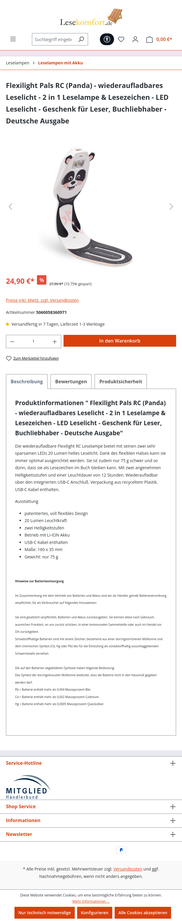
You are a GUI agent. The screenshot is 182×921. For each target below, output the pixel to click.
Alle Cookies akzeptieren (142, 912)
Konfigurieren (94, 912)
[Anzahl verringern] (12, 341)
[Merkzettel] (121, 39)
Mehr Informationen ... (91, 901)
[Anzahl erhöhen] (55, 341)
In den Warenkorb (119, 341)
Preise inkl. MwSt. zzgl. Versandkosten (42, 300)
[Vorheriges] (10, 206)
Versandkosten (127, 869)
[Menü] (13, 39)
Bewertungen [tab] (71, 381)
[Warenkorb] (159, 39)
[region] (91, 206)
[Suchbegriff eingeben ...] (53, 39)
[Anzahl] (33, 341)
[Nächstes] (171, 206)
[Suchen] (81, 39)
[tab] (27, 381)
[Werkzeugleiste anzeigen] (107, 39)
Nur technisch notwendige (44, 912)
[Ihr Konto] (135, 39)
